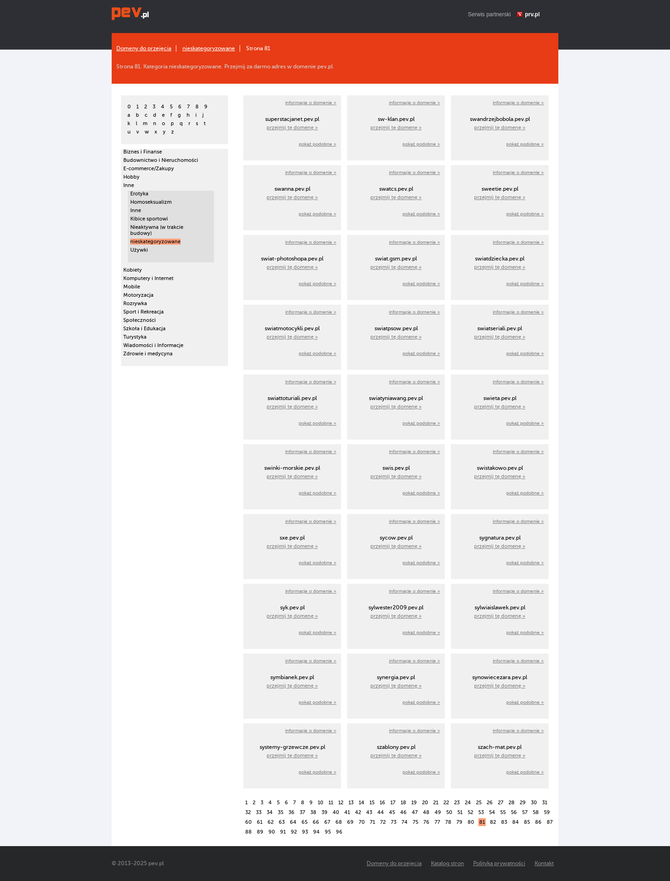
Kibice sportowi (149, 219)
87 (550, 822)
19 (414, 803)
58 (536, 812)
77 (437, 822)
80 (471, 822)
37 (302, 812)
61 (259, 822)
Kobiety (132, 270)
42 (358, 812)
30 (534, 803)
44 (380, 812)
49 (438, 812)
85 (527, 822)
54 (492, 812)
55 (503, 812)
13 (351, 803)
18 (403, 803)
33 (258, 812)
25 (479, 803)
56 (514, 812)
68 (338, 822)
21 (435, 803)
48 (426, 812)
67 (327, 822)
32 (248, 812)
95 (328, 832)
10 (320, 803)
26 (490, 803)
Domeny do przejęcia (143, 48)
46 (403, 812)
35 (280, 812)
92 (294, 832)
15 (372, 803)
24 (468, 803)
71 (372, 822)
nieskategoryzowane (208, 48)
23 (457, 803)
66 (316, 822)
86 (538, 822)
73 (393, 822)
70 (362, 822)
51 (459, 812)
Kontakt (544, 863)
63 (282, 822)
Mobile (131, 287)
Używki (139, 250)
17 (392, 803)
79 (459, 822)
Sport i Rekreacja (143, 312)
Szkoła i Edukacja (144, 329)
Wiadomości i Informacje (153, 345)
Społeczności (139, 320)
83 (504, 822)
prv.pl (532, 14)
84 (515, 822)
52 (470, 812)
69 (350, 822)
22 (446, 803)
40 (336, 812)
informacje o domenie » (310, 102)
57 (525, 812)
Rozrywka (135, 303)
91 (283, 832)
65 (305, 822)
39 (325, 812)
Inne (128, 185)
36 (291, 812)
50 (449, 812)
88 (248, 832)
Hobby (131, 177)
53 (481, 812)
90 (271, 832)
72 (383, 822)
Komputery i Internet (148, 278)
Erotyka (139, 194)
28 (512, 803)
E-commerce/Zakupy (148, 169)
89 (260, 832)
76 (426, 822)
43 (369, 812)
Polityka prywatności (499, 863)
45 (392, 812)
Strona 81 (258, 48)
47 (415, 812)
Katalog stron (447, 863)
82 (493, 822)
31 (544, 803)
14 (361, 803)
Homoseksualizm (151, 202)
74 (405, 822)
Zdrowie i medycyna (148, 354)
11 (330, 803)
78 (448, 822)
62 (271, 822)
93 (305, 832)
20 (425, 803)
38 (313, 812)
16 (382, 803)
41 (347, 812)
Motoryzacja (138, 295)
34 (270, 812)
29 (523, 803)
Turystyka (135, 337)
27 (500, 803)
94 (316, 832)
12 (340, 803)
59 (547, 812)
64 (293, 822)
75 (415, 822)
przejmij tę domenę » (292, 128)
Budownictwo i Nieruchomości (160, 160)
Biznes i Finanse (142, 152)
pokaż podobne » (317, 144)
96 (339, 832)
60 (248, 822)
